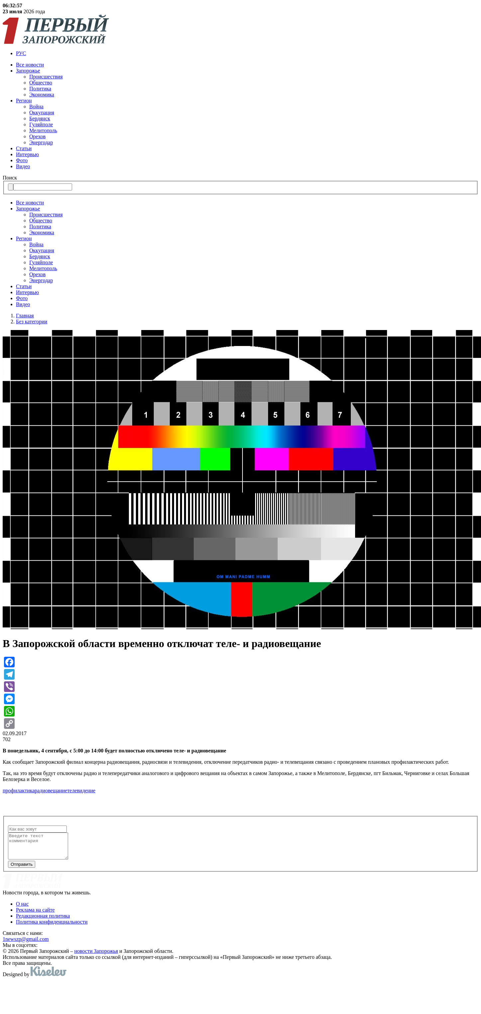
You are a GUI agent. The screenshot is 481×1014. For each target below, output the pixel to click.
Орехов (37, 136)
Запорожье (28, 70)
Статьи (24, 148)
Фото (22, 160)
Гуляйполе (41, 124)
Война (36, 106)
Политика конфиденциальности (52, 927)
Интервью (27, 154)
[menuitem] (247, 53)
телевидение (81, 790)
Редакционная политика (43, 921)
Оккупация (41, 112)
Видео (23, 166)
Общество (40, 82)
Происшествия (46, 76)
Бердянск (39, 118)
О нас (22, 909)
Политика (40, 88)
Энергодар (41, 142)
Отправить (22, 869)
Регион (24, 100)
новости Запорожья (96, 956)
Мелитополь (43, 130)
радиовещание (51, 790)
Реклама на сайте (35, 915)
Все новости (30, 64)
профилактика (19, 790)
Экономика (41, 94)
